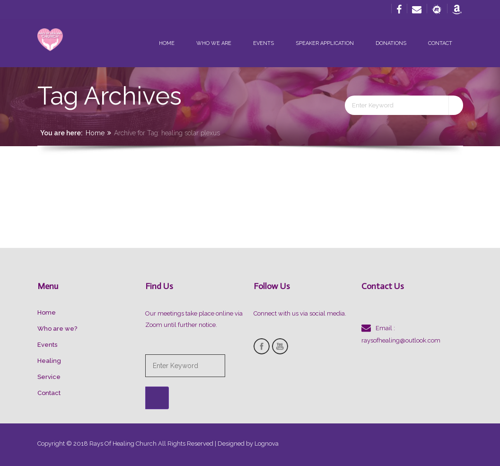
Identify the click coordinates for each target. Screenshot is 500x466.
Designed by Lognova (248, 443)
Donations (391, 43)
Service (49, 376)
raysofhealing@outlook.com (400, 340)
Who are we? (57, 328)
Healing (49, 360)
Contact (440, 43)
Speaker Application (325, 43)
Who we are (213, 43)
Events (263, 43)
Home (167, 43)
